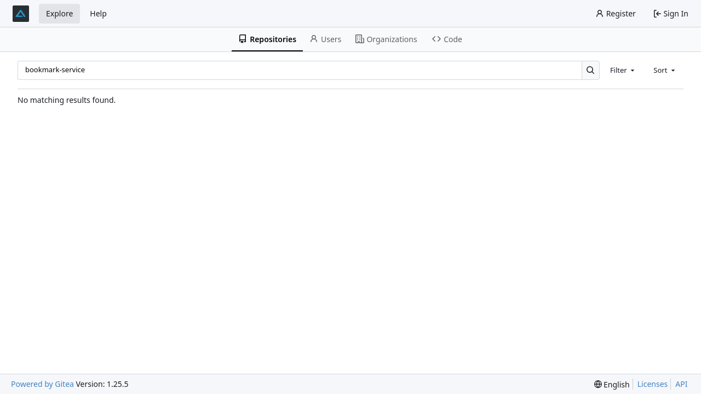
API (681, 384)
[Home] (20, 14)
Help (98, 13)
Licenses (652, 384)
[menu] (612, 384)
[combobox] (623, 70)
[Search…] (591, 70)
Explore (59, 13)
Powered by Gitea (42, 384)
